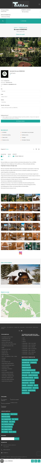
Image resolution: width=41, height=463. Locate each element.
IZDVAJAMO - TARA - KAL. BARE (29, 343)
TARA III (24, 341)
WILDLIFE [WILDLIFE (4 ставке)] (35, 387)
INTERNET (4, 132)
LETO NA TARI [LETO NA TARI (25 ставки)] (26, 372)
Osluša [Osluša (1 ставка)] (36, 377)
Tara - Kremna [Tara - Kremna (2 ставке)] (15, 419)
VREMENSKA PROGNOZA (3, 407)
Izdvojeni (4, 358)
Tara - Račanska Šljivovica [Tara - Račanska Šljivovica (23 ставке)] (7, 426)
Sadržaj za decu (25, 134)
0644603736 (6, 80)
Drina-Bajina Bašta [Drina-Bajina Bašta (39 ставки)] (5, 414)
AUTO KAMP (4, 370)
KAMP (3, 347)
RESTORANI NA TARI (6, 361)
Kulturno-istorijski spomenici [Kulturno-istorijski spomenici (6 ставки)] (28, 370)
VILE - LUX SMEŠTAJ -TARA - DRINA (9, 356)
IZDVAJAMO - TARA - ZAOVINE (28, 346)
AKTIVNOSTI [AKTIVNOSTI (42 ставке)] (25, 362)
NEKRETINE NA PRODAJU (7, 381)
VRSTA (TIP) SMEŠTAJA (5, 14)
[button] (20, 304)
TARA (23, 338)
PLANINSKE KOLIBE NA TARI (7, 345)
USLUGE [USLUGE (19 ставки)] (30, 385)
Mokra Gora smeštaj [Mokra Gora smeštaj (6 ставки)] (6, 416)
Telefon (2, 99)
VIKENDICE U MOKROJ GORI (7, 374)
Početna (15, 27)
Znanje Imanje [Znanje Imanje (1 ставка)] (25, 392)
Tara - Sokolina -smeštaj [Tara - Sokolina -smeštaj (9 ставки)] (7, 429)
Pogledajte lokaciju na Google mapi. (9, 165)
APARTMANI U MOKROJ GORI (8, 375)
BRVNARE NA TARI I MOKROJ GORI (9, 344)
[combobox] (30, 12)
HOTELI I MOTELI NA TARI (7, 342)
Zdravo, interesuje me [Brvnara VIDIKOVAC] (20, 109)
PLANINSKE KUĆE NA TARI (7, 337)
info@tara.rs (5, 452)
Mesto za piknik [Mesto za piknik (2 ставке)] (35, 372)
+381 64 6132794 (6, 449)
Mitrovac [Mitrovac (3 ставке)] (24, 375)
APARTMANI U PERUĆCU (7, 368)
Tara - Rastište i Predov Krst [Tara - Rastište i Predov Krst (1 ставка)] (7, 424)
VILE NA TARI (4, 351)
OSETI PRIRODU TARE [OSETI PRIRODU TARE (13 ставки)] (27, 377)
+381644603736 (8, 82)
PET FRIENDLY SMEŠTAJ (4, 400)
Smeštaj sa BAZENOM (5, 403)
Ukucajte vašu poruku (5, 105)
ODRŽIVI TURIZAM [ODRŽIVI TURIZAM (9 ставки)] (33, 375)
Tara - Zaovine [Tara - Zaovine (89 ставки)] (5, 431)
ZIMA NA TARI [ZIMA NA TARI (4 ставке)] (31, 390)
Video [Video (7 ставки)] (36, 385)
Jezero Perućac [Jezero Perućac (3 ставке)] (26, 365)
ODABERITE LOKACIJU (25, 9)
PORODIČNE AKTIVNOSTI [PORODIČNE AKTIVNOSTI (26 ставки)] (28, 380)
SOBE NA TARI (5, 352)
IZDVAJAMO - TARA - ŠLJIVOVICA (29, 348)
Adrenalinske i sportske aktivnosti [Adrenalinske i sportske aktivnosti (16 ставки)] (29, 360)
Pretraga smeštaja (5, 9)
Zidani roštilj (4, 137)
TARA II (23, 339)
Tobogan (24, 137)
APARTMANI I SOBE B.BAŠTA (8, 363)
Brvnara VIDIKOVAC (8, 461)
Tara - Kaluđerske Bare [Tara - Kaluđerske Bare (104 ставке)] (6, 419)
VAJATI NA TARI (5, 354)
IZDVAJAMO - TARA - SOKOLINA (29, 352)
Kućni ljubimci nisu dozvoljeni (28, 132)
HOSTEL (3, 360)
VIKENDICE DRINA (5, 367)
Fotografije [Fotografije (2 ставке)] (33, 362)
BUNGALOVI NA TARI (6, 349)
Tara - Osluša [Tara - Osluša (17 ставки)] (12, 421)
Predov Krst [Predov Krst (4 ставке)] (25, 382)
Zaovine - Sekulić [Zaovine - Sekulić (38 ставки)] (12, 431)
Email (2, 94)
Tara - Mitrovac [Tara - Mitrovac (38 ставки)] (5, 421)
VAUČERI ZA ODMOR (14, 399)
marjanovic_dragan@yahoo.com (9, 84)
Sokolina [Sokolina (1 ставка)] (32, 382)
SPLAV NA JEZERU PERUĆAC (8, 379)
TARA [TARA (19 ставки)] (24, 385)
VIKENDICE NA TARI (23, 27)
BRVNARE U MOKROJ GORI (7, 377)
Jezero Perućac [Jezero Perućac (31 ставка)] (14, 414)
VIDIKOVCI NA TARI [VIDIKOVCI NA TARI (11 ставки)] (26, 387)
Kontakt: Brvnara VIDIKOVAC (17, 71)
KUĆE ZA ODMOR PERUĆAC (7, 372)
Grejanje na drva (5, 140)
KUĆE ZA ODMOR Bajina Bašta (8, 365)
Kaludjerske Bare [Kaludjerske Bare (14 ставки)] (26, 367)
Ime (1, 88)
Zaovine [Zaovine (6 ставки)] (24, 390)
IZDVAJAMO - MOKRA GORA (28, 354)
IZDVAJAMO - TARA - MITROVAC (29, 345)
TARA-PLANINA (17, 458)
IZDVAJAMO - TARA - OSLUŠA (28, 350)
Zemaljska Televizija (26, 140)
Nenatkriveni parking (6, 134)
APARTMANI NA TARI (6, 338)
